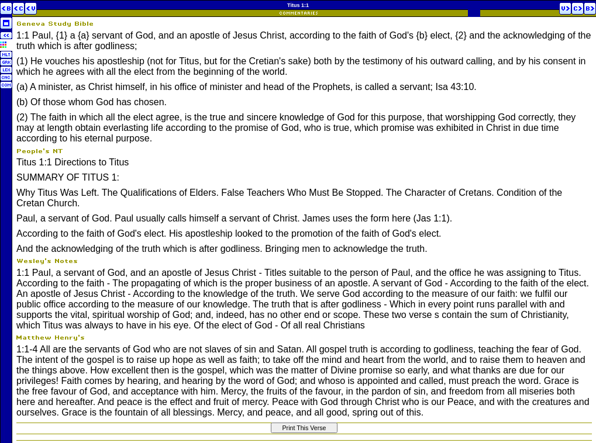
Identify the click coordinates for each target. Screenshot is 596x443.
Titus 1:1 (298, 5)
